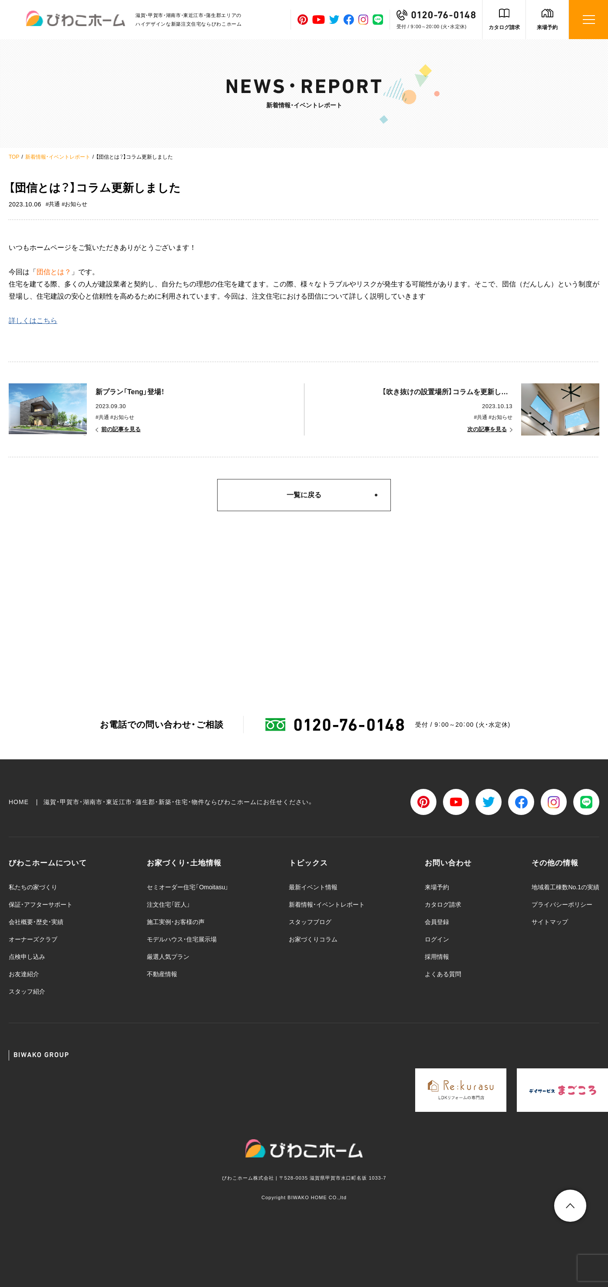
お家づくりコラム (313, 939)
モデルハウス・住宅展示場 (182, 939)
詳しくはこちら (33, 320)
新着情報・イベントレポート (57, 157)
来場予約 (547, 27)
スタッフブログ (310, 921)
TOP (14, 157)
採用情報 (437, 956)
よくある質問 (443, 974)
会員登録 (437, 921)
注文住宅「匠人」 (168, 904)
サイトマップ (550, 921)
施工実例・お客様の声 (176, 921)
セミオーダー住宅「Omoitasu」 (187, 887)
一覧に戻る (304, 495)
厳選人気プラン (168, 956)
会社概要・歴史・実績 (36, 921)
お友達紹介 (24, 974)
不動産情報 (162, 974)
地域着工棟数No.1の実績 (565, 887)
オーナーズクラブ (33, 939)
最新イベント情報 (313, 887)
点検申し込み (27, 956)
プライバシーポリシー (562, 904)
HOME (19, 801)
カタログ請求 (504, 27)
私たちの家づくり (33, 887)
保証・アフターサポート (41, 904)
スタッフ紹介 (27, 991)
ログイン (437, 939)
